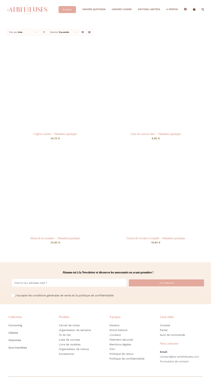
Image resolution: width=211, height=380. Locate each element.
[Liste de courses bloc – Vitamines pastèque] (148, 47)
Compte (165, 325)
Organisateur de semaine (75, 330)
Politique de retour (121, 353)
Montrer (59, 32)
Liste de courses (69, 339)
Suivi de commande (172, 334)
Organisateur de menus (74, 349)
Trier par (15, 32)
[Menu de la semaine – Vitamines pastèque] (48, 152)
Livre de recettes (69, 344)
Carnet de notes (69, 325)
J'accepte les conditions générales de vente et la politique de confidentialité (64, 295)
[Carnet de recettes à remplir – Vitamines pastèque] (148, 152)
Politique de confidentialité (126, 358)
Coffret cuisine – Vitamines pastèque (55, 134)
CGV (112, 349)
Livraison (115, 334)
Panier (164, 330)
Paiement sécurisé (121, 339)
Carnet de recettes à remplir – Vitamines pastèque (155, 238)
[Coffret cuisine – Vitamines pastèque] (48, 47)
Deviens (114, 325)
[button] (203, 9)
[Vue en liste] (89, 32)
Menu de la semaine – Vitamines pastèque (55, 238)
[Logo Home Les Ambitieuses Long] (27, 3)
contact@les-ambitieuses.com (179, 356)
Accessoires (66, 353)
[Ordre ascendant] (44, 32)
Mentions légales (120, 344)
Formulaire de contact (174, 361)
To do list (65, 334)
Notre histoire (118, 330)
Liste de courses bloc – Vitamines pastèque (156, 134)
